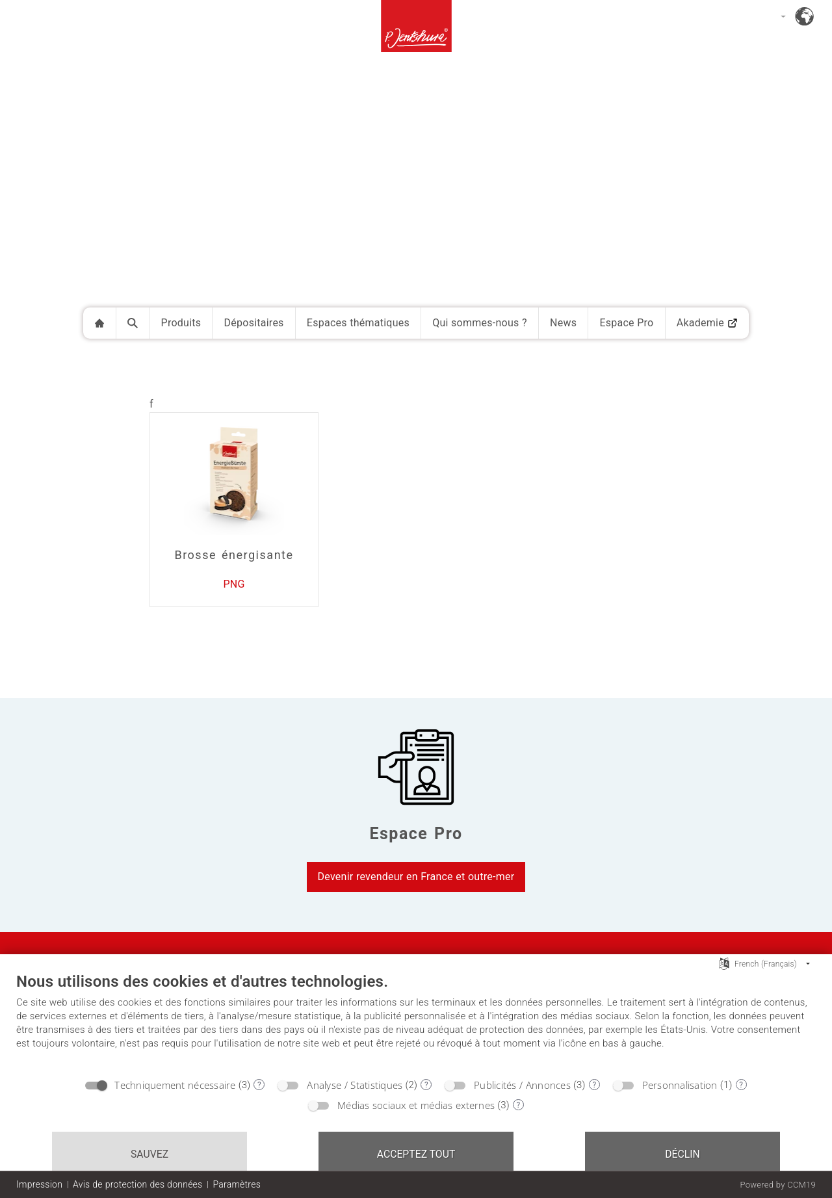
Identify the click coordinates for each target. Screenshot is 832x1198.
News (563, 323)
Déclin (682, 1154)
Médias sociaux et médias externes (416, 1105)
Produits (181, 323)
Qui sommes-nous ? (479, 323)
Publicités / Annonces (522, 1084)
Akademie (707, 323)
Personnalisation (680, 1084)
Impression (39, 1184)
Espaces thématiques (358, 323)
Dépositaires (254, 323)
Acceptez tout (416, 1154)
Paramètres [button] (237, 1184)
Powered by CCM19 (778, 1185)
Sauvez (149, 1154)
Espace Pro (626, 323)
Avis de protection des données (137, 1184)
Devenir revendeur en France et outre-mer (416, 876)
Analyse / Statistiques (354, 1084)
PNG (233, 584)
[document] (416, 1021)
